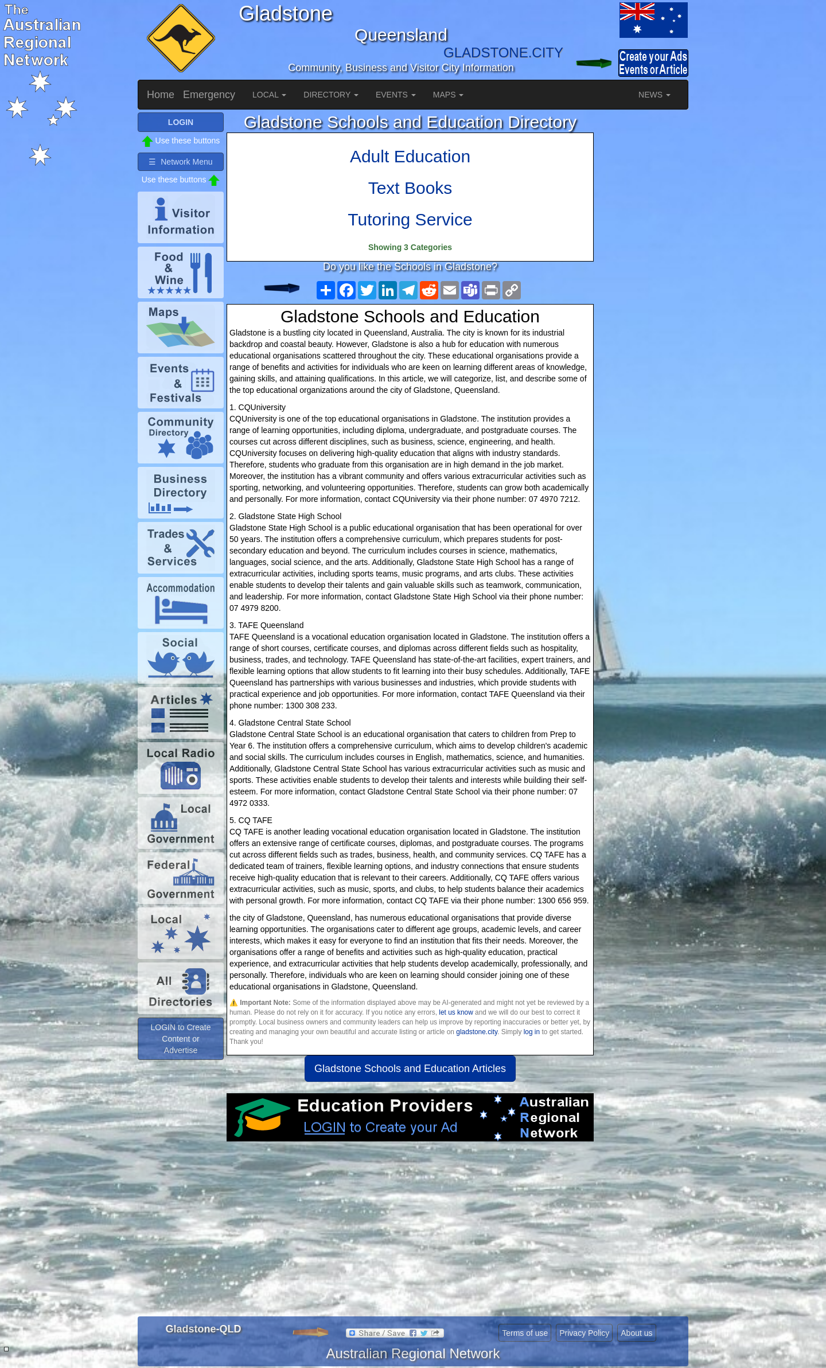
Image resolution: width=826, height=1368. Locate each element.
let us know (456, 1012)
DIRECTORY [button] (331, 94)
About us (636, 1333)
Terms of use (525, 1333)
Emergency (209, 94)
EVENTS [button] (396, 94)
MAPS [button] (448, 94)
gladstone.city (476, 1032)
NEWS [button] (654, 94)
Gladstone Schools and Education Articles (410, 1068)
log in (532, 1032)
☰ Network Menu (180, 161)
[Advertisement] (410, 1233)
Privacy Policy (584, 1333)
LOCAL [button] (269, 94)
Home (160, 94)
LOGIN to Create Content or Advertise (180, 1039)
